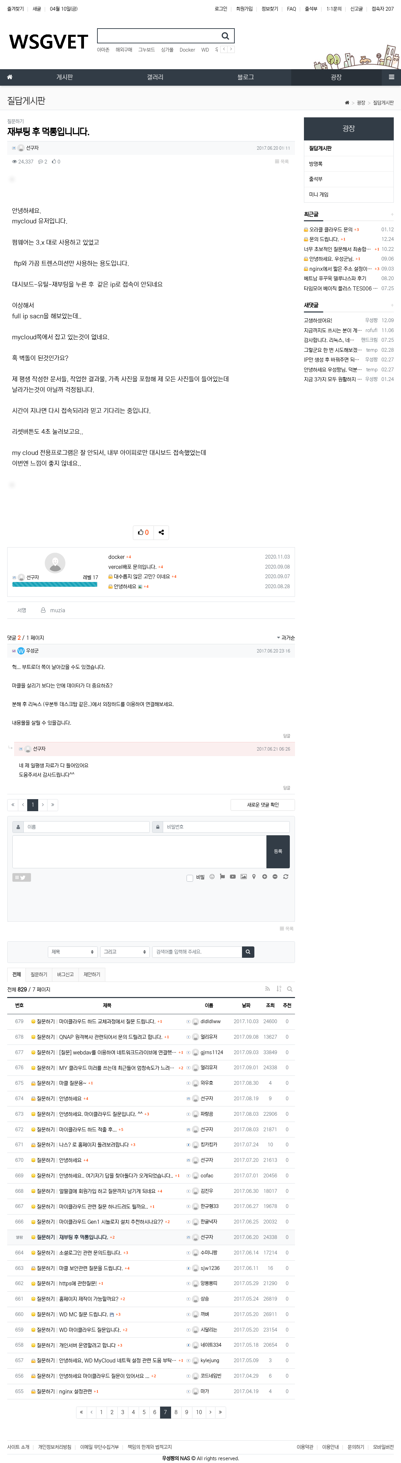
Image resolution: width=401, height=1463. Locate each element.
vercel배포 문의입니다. (132, 567)
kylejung (205, 1360)
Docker (187, 50)
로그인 (221, 9)
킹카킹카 (204, 1144)
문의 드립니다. (321, 239)
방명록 (316, 164)
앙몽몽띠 (204, 1283)
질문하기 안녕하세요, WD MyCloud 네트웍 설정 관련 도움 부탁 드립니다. (104, 1361)
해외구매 (124, 50)
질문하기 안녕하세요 (56, 1099)
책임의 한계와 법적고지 (150, 1447)
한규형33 (205, 1206)
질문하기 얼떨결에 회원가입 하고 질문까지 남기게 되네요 (93, 1191)
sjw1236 (206, 1268)
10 (199, 1412)
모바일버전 (383, 1447)
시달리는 (204, 1330)
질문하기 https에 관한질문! (64, 1283)
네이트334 (206, 1345)
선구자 (28, 148)
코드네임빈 (206, 1376)
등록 (278, 851)
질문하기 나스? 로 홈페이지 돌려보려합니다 (80, 1145)
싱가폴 (167, 50)
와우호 (202, 1083)
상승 (200, 1299)
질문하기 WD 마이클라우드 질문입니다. (76, 1330)
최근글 (311, 214)
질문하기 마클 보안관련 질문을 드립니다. (77, 1268)
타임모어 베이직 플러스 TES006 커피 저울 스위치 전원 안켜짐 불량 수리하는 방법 (341, 288)
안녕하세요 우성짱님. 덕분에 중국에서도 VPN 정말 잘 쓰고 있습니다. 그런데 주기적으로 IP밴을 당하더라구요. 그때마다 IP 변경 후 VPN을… (334, 370)
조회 (270, 1005)
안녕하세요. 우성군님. (329, 259)
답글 (286, 736)
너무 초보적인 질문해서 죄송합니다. (338, 249)
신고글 (356, 9)
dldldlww (206, 1021)
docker (116, 557)
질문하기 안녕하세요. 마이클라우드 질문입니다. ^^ (87, 1114)
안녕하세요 (122, 587)
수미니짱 (204, 1252)
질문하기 (39, 974)
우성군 (28, 651)
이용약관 (305, 1447)
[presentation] (151, 900)
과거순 (286, 638)
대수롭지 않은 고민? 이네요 (139, 577)
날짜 (246, 1005)
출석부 (311, 9)
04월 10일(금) (63, 9)
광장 (361, 103)
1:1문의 (333, 9)
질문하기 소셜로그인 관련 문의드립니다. (76, 1253)
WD (205, 50)
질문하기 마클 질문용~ (58, 1083)
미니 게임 (318, 195)
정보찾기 (270, 9)
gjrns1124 (207, 1052)
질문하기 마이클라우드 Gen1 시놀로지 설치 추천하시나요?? (97, 1222)
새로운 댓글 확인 (263, 805)
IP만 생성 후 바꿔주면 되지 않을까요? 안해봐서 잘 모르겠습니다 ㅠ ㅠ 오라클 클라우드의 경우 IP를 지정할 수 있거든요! (333, 360)
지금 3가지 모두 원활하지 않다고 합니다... (333, 379)
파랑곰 (202, 1114)
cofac (202, 1175)
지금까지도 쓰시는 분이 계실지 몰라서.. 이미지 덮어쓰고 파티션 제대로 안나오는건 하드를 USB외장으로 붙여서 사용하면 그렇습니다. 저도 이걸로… (333, 330)
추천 (287, 1005)
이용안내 (330, 1447)
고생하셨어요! (318, 321)
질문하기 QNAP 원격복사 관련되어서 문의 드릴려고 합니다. (96, 1037)
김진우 (202, 1191)
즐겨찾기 (15, 9)
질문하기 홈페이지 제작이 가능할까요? (74, 1299)
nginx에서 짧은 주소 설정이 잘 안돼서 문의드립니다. (338, 269)
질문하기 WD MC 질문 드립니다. (69, 1314)
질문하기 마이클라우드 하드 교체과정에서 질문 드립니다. (93, 1022)
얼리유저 (204, 1037)
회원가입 (244, 9)
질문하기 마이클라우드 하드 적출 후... (74, 1130)
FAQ (291, 9)
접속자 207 (383, 9)
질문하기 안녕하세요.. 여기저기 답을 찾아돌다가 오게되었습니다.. (102, 1176)
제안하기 (92, 974)
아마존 (103, 50)
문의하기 (356, 1447)
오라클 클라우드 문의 (328, 230)
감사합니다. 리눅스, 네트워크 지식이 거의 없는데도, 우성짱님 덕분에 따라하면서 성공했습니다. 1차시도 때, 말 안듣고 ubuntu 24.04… (331, 340)
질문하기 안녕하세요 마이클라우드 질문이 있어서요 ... (90, 1376)
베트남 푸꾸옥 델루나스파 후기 (335, 279)
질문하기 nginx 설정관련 (61, 1392)
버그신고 (65, 974)
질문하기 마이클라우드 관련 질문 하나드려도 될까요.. (89, 1207)
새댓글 (311, 305)
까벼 (200, 1314)
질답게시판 (383, 103)
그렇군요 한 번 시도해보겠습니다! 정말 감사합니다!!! (334, 350)
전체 (16, 974)
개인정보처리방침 (54, 1447)
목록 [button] (282, 162)
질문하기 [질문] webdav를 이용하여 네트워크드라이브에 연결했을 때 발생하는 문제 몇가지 (104, 1053)
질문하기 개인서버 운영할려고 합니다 (73, 1345)
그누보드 (146, 50)
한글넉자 (204, 1222)
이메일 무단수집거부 (99, 1447)
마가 (200, 1391)
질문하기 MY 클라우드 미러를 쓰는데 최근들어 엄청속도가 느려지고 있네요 (104, 1068)
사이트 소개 (18, 1447)
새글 (37, 9)
